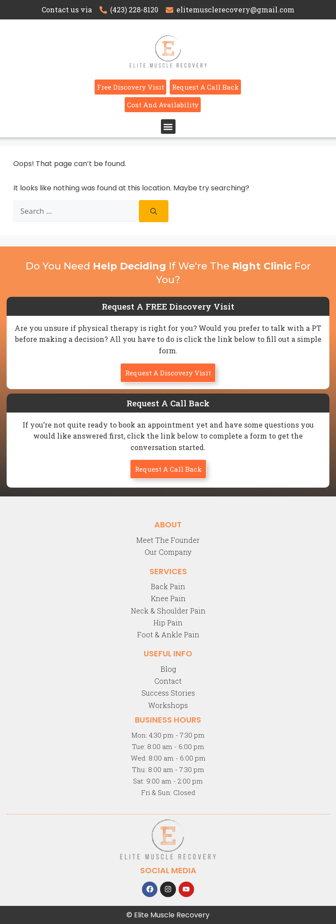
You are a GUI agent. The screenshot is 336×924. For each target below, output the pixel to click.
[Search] (153, 211)
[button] (168, 126)
